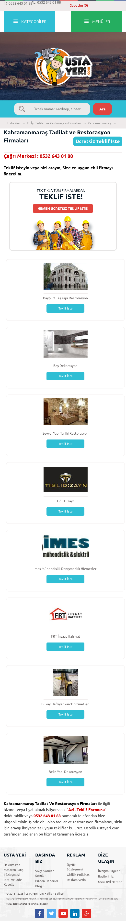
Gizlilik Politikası (78, 874)
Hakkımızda (12, 865)
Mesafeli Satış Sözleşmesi (13, 872)
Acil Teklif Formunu (86, 809)
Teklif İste (65, 308)
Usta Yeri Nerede (110, 881)
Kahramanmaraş (99, 123)
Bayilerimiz (106, 876)
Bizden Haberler (46, 881)
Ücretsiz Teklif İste (98, 141)
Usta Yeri (13, 123)
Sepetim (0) (79, 5)
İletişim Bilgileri (109, 871)
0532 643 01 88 (18, 3)
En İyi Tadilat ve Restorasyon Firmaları (54, 123)
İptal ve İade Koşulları (13, 882)
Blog (38, 886)
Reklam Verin (76, 879)
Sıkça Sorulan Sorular (44, 873)
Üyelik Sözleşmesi (75, 867)
